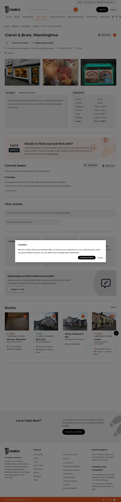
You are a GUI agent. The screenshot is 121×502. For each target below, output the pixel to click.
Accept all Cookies (87, 257)
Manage (100, 257)
